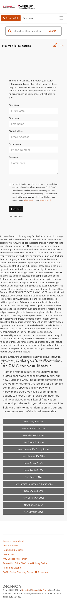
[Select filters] (55, 45)
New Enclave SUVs (33, 504)
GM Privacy (44, 590)
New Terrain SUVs (33, 463)
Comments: (13, 157)
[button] (11, 18)
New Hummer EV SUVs (33, 456)
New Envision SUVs (33, 511)
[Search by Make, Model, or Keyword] (29, 31)
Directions (28, 18)
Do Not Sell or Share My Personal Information (25, 572)
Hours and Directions (13, 549)
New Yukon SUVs (33, 477)
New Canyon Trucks (33, 421)
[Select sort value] (61, 46)
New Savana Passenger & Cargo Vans (34, 483)
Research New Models (14, 541)
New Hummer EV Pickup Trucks (33, 449)
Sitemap (34, 590)
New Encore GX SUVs (33, 497)
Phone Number (15, 144)
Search (52, 31)
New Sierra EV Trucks (33, 442)
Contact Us (8, 554)
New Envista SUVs (33, 490)
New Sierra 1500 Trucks (33, 428)
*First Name (14, 105)
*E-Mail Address (16, 131)
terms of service (46, 200)
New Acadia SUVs (33, 470)
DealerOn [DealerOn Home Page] (25, 590)
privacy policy (30, 200)
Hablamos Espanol (12, 567)
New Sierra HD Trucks (33, 435)
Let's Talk (16, 209)
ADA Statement (11, 545)
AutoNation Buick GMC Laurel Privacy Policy (25, 563)
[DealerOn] (12, 586)
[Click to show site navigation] (61, 18)
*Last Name (14, 118)
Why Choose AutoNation (15, 558)
